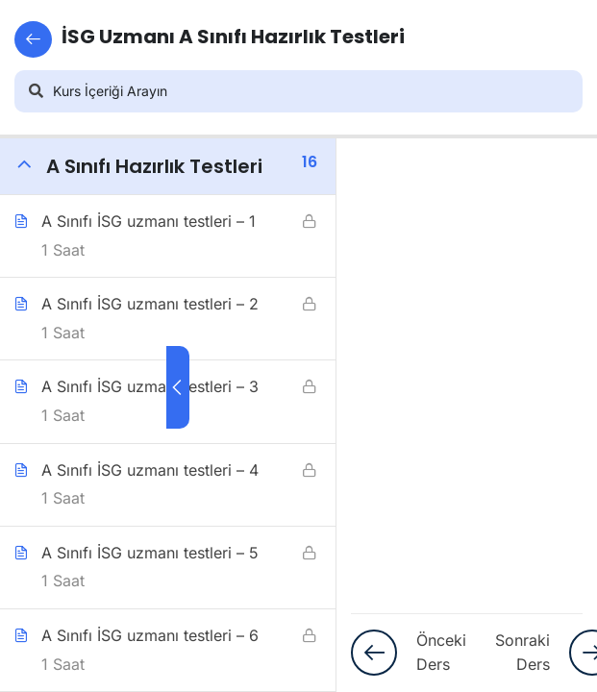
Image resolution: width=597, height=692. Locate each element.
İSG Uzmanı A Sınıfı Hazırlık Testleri (209, 39)
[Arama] (35, 91)
